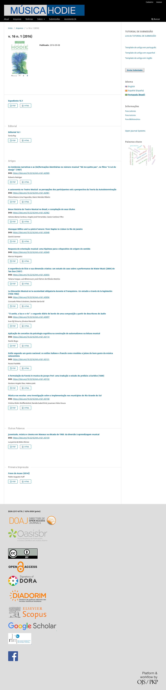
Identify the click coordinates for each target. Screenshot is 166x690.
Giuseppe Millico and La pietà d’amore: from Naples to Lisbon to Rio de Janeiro (45, 229)
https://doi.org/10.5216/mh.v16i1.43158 (31, 399)
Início (10, 28)
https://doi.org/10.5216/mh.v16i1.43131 (31, 359)
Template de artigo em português (140, 47)
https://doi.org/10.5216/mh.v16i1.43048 (31, 232)
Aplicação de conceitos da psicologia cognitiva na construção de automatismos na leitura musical (54, 333)
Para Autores (130, 115)
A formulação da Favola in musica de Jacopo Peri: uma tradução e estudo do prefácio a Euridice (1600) (56, 375)
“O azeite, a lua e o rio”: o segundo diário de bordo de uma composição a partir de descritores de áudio (57, 313)
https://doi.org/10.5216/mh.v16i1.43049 (31, 252)
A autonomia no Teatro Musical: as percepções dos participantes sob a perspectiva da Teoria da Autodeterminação (62, 189)
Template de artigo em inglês (138, 58)
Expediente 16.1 (15, 100)
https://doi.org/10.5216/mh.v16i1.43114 (31, 337)
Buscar (155, 19)
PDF (14, 105)
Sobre (40, 19)
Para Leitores (130, 111)
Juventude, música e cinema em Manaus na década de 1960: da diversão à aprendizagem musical (53, 434)
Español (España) (136, 90)
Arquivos (17, 19)
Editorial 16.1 (14, 132)
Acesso (159, 2)
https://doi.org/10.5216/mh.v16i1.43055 (31, 274)
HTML (26, 105)
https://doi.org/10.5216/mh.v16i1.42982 (31, 212)
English (131, 86)
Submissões (54, 19)
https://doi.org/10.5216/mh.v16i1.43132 (31, 379)
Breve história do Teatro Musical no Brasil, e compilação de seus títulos (41, 209)
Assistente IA (70, 19)
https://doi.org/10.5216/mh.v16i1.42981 (31, 193)
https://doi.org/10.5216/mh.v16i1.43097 (31, 317)
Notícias (29, 19)
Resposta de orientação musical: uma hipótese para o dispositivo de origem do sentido (49, 249)
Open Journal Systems (135, 130)
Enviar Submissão (134, 70)
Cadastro (149, 2)
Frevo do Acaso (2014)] (19, 473)
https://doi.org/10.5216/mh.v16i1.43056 (31, 297)
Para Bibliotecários (132, 119)
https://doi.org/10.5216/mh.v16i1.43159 (31, 437)
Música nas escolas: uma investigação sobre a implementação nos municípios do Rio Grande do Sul (55, 395)
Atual (6, 19)
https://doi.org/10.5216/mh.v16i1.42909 (31, 173)
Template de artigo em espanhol (140, 52)
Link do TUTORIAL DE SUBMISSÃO (140, 36)
